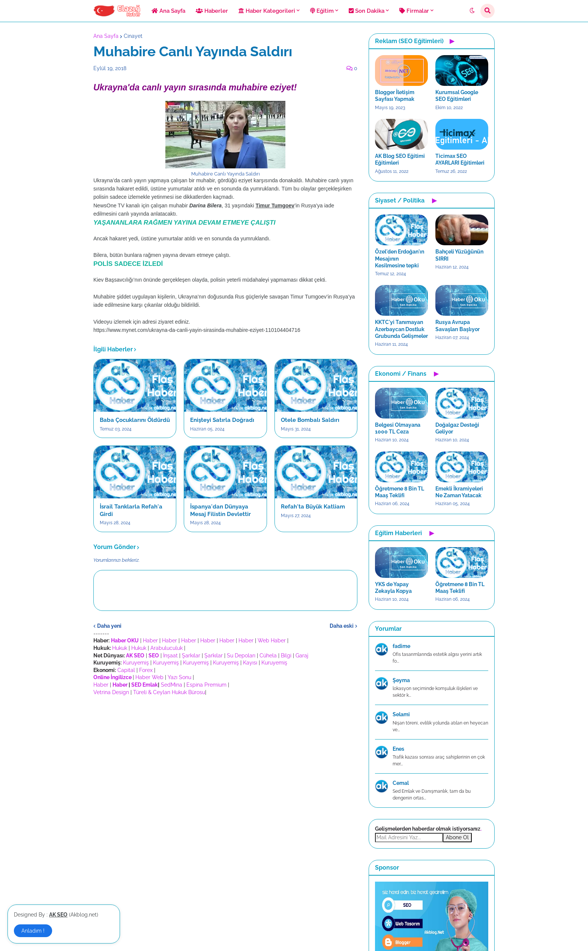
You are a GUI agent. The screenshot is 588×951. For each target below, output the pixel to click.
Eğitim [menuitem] (322, 11)
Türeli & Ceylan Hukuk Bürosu (169, 692)
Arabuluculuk (166, 648)
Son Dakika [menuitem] (366, 11)
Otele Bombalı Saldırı (310, 420)
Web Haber (272, 641)
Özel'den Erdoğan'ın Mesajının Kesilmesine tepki (399, 258)
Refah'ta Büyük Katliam (313, 506)
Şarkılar (191, 655)
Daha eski (342, 626)
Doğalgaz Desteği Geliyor (457, 428)
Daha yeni (109, 626)
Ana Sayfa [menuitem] (168, 11)
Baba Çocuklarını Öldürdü (135, 420)
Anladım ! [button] (33, 931)
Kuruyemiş (136, 663)
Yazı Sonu (179, 677)
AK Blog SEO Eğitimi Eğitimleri (400, 159)
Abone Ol (457, 837)
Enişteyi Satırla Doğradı (222, 420)
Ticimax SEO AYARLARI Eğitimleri (459, 159)
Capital (126, 670)
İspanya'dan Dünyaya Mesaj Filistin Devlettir (220, 510)
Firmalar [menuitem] (414, 11)
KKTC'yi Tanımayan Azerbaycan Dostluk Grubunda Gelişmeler (401, 329)
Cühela (268, 655)
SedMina (171, 685)
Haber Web (149, 677)
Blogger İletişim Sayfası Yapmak (394, 95)
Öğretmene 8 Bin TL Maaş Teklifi (399, 492)
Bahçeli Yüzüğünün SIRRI (459, 255)
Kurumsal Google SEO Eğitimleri (456, 95)
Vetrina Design (111, 692)
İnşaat (170, 655)
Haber (150, 641)
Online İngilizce (112, 677)
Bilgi (286, 655)
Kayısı (250, 663)
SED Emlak (144, 685)
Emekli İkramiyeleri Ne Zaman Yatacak (459, 492)
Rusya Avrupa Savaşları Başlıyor (457, 325)
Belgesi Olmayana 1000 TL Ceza (397, 428)
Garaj (302, 655)
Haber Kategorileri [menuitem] (266, 11)
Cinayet (133, 36)
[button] (472, 11)
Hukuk (119, 648)
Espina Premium (206, 685)
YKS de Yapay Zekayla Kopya (393, 587)
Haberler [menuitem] (212, 11)
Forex (146, 670)
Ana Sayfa (105, 36)
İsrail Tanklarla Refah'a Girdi (131, 510)
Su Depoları (241, 655)
